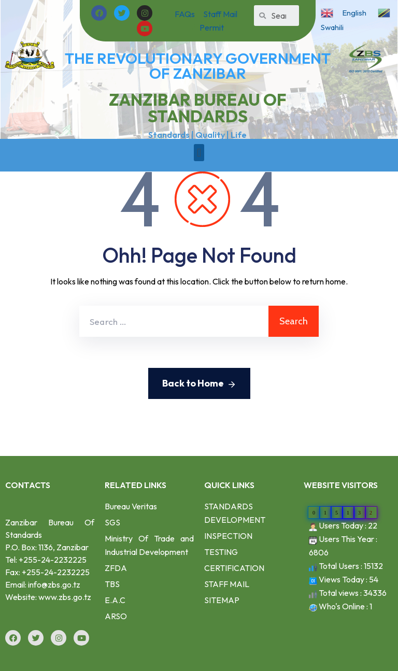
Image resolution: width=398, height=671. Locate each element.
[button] (199, 152)
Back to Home (199, 384)
